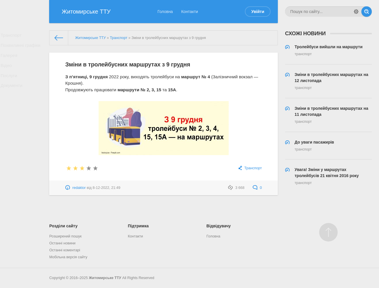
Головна (165, 11)
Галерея (11, 60)
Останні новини (62, 243)
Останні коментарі (64, 250)
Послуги (10, 84)
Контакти (189, 11)
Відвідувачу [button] (218, 226)
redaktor (79, 188)
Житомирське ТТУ (105, 278)
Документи (13, 96)
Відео (8, 72)
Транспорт (12, 36)
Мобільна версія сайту (68, 257)
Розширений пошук (65, 236)
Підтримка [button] (138, 226)
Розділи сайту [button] (63, 226)
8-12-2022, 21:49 (106, 188)
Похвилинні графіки (21, 48)
